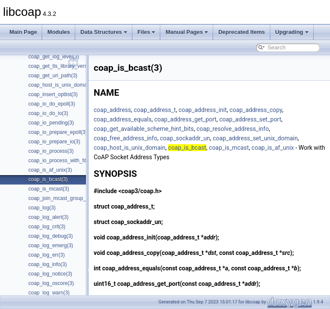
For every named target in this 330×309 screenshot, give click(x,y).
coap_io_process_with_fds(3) (61, 161)
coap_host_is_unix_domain (151, 147)
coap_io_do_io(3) (48, 113)
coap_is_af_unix (294, 147)
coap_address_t (176, 109)
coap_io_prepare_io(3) (54, 142)
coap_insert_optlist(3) (53, 94)
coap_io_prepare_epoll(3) (57, 132)
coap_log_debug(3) (50, 236)
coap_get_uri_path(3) (52, 76)
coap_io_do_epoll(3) (51, 104)
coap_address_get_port (207, 119)
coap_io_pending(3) (51, 123)
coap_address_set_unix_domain (276, 138)
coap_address (134, 109)
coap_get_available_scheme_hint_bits (165, 128)
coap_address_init (224, 109)
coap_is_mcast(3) (48, 189)
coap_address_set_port (271, 119)
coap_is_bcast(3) (47, 179)
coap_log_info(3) (47, 264)
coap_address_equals (144, 119)
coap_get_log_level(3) (53, 57)
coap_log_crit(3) (46, 227)
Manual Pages (186, 32)
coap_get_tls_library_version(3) (64, 66)
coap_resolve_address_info (254, 128)
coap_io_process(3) (50, 151)
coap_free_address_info (147, 138)
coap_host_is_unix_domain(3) (62, 85)
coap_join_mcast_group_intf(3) (63, 198)
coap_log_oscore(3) (51, 283)
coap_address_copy (277, 109)
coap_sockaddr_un (206, 138)
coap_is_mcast (250, 147)
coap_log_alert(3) (48, 217)
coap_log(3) (41, 208)
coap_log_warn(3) (49, 293)
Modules (58, 32)
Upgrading (292, 32)
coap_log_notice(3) (50, 274)
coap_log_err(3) (46, 255)
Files (147, 32)
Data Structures (103, 32)
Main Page (23, 32)
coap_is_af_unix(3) (50, 170)
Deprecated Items (241, 32)
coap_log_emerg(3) (50, 245)
